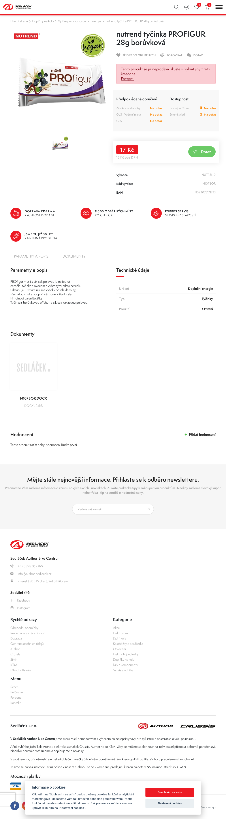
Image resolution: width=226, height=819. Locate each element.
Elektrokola (120, 633)
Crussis (15, 654)
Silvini (14, 659)
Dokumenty (73, 256)
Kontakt (15, 703)
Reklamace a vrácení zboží (27, 633)
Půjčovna (16, 692)
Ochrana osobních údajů (27, 643)
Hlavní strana (19, 21)
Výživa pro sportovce (72, 21)
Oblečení (119, 649)
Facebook (20, 600)
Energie (95, 21)
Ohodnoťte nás (20, 670)
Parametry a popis (31, 256)
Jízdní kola (119, 638)
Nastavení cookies (170, 803)
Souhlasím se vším (170, 792)
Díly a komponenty (125, 665)
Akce (116, 628)
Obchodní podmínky (24, 628)
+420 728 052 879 (26, 566)
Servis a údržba (123, 670)
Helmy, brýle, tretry (126, 654)
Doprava (16, 638)
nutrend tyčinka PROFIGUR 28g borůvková (134, 21)
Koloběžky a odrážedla (128, 643)
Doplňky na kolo (43, 21)
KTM (13, 665)
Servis (14, 687)
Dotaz (202, 151)
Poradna (15, 697)
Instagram (20, 608)
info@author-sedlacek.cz (30, 574)
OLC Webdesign (204, 807)
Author (15, 649)
